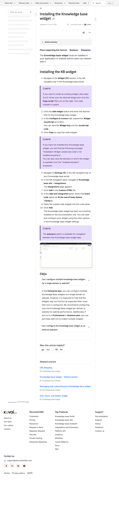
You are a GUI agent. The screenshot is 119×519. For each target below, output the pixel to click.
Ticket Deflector (61, 442)
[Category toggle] (36, 14)
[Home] (41, 8)
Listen (87, 24)
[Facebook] (6, 466)
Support (98, 420)
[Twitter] (12, 466)
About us (7, 418)
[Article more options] (90, 33)
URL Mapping (46, 367)
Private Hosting (35, 438)
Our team (8, 421)
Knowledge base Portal (64, 416)
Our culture (8, 425)
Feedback (99, 427)
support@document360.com (19, 460)
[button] (103, 3)
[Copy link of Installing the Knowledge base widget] (54, 19)
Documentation (101, 416)
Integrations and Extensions (66, 427)
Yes (46, 349)
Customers (33, 416)
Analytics (59, 434)
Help (84, 3)
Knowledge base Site (64, 420)
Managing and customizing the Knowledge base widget (65, 386)
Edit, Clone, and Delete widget (54, 396)
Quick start (9, 3)
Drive (57, 445)
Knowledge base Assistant (66, 424)
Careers (7, 429)
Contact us (99, 431)
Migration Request (37, 431)
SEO (57, 449)
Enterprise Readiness (38, 442)
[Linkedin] (18, 466)
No (59, 349)
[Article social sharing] (83, 33)
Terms (7, 473)
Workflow (59, 438)
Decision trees (74, 3)
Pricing (32, 420)
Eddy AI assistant (41, 3)
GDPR (30, 473)
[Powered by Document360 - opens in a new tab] (18, 402)
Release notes (24, 3)
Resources (59, 3)
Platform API (60, 431)
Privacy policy (18, 473)
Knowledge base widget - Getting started (58, 377)
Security (32, 434)
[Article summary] (66, 42)
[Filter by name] (21, 12)
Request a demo (36, 427)
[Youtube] (24, 466)
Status (97, 424)
